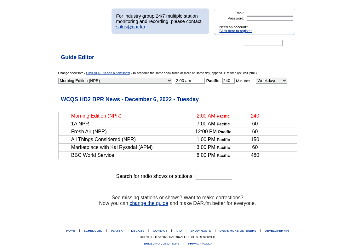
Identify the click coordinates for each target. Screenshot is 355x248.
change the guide (148, 203)
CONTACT (160, 230)
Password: (236, 18)
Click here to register (236, 31)
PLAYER (117, 230)
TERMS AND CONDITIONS (161, 243)
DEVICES (138, 230)
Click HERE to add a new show (107, 73)
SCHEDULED (93, 230)
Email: (239, 13)
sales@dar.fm (130, 26)
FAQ (179, 230)
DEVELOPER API (277, 230)
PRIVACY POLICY (200, 243)
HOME (71, 230)
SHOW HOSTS (201, 230)
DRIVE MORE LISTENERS (238, 230)
